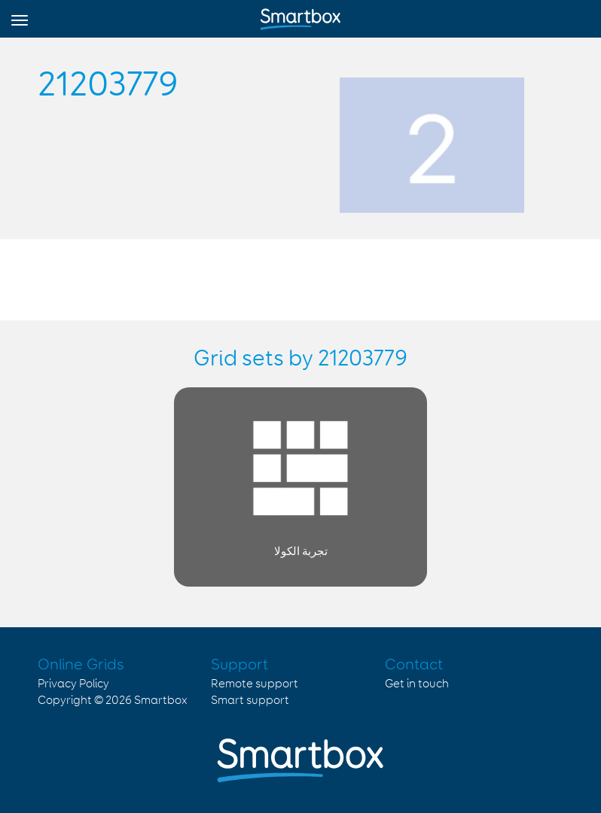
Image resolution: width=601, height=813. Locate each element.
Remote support (254, 684)
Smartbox (161, 700)
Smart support (250, 700)
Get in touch (417, 684)
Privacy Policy (73, 684)
